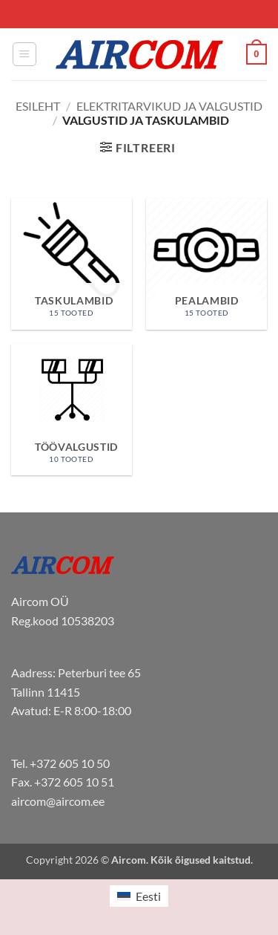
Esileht (38, 106)
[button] (24, 54)
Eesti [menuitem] (148, 896)
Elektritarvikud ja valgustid (169, 106)
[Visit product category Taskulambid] (71, 264)
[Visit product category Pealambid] (206, 264)
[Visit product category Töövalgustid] (71, 409)
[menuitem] (139, 896)
